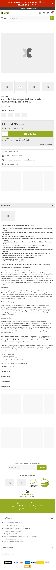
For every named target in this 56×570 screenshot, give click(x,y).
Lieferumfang (27, 372)
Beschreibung (27, 206)
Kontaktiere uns (27, 554)
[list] (27, 53)
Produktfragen (27, 382)
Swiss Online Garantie (11, 151)
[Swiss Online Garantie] (9, 482)
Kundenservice (27, 547)
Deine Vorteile (27, 518)
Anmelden (42, 467)
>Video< (45, 264)
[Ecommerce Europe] (21, 482)
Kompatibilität (27, 387)
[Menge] (5, 133)
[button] (4, 18)
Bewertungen (27, 377)
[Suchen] (52, 18)
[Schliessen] (52, 4)
